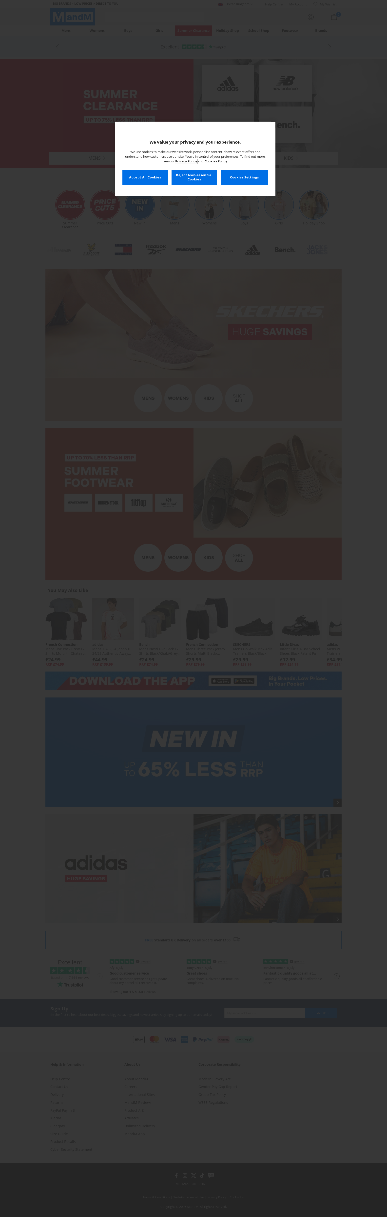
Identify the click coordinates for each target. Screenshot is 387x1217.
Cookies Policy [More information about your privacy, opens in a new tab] (216, 161)
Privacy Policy (186, 161)
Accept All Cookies (145, 177)
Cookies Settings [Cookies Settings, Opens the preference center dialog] (244, 177)
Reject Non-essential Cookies (194, 177)
